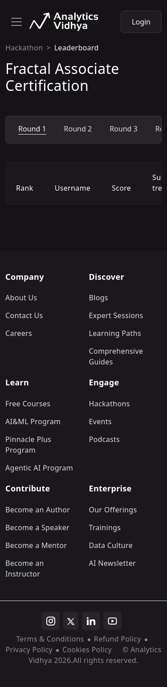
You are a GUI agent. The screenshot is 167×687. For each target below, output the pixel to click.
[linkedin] (91, 621)
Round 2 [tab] (78, 129)
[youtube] (112, 621)
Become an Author (37, 510)
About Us (21, 298)
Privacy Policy (28, 649)
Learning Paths (115, 333)
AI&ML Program (33, 421)
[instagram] (51, 621)
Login (141, 22)
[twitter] (70, 621)
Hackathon (24, 48)
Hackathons (109, 404)
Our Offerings (113, 510)
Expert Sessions (116, 315)
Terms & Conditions (50, 639)
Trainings (105, 527)
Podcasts (104, 439)
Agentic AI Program (39, 468)
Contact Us (24, 315)
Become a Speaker (37, 527)
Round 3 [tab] (124, 129)
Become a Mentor (36, 545)
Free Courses (27, 404)
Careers (18, 333)
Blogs (98, 298)
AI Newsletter (112, 563)
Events (100, 421)
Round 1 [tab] (32, 129)
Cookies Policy (87, 649)
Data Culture (111, 545)
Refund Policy (117, 639)
